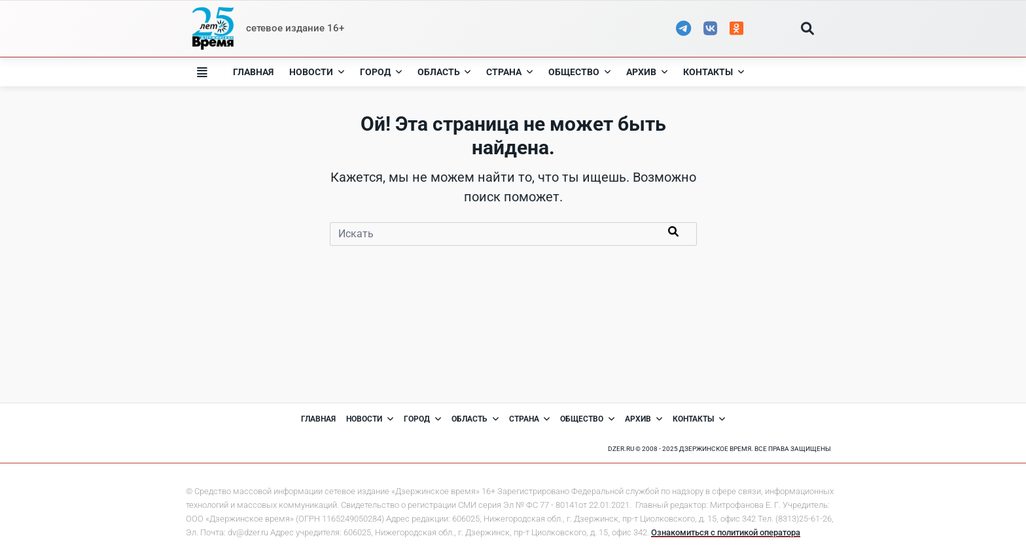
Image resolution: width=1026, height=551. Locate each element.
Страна (509, 72)
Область (444, 72)
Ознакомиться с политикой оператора (725, 532)
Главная (253, 72)
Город (381, 72)
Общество (579, 72)
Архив (646, 72)
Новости (316, 72)
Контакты (713, 72)
